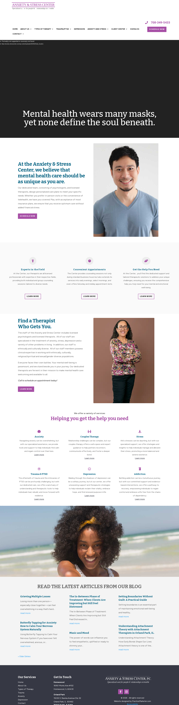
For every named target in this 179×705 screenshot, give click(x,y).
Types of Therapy (42, 29)
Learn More (33, 296)
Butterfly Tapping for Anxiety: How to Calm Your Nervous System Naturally (38, 626)
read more (25, 613)
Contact (17, 34)
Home (15, 29)
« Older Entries (24, 656)
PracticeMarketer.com (141, 701)
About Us (24, 29)
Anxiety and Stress (97, 29)
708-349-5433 (160, 22)
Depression (79, 29)
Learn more (39, 455)
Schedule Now (156, 29)
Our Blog (134, 29)
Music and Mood (79, 632)
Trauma (21, 692)
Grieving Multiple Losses (35, 596)
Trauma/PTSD (62, 29)
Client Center (118, 29)
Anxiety (21, 696)
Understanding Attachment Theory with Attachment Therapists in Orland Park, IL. (136, 629)
